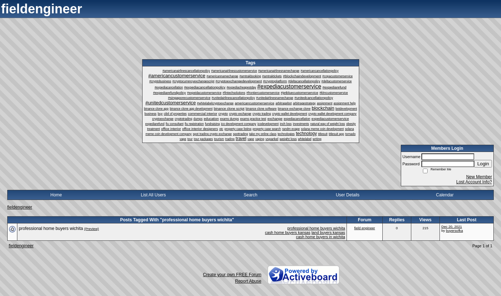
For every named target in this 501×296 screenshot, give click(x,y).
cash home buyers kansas (287, 232)
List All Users (153, 194)
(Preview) (91, 229)
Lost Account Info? (474, 181)
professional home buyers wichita (316, 228)
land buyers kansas (328, 232)
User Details (347, 194)
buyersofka (454, 230)
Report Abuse (248, 281)
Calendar (445, 194)
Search (250, 194)
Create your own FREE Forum (232, 274)
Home (56, 194)
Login (483, 163)
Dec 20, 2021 (451, 226)
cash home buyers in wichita (320, 237)
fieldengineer (19, 207)
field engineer (364, 228)
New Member (479, 176)
